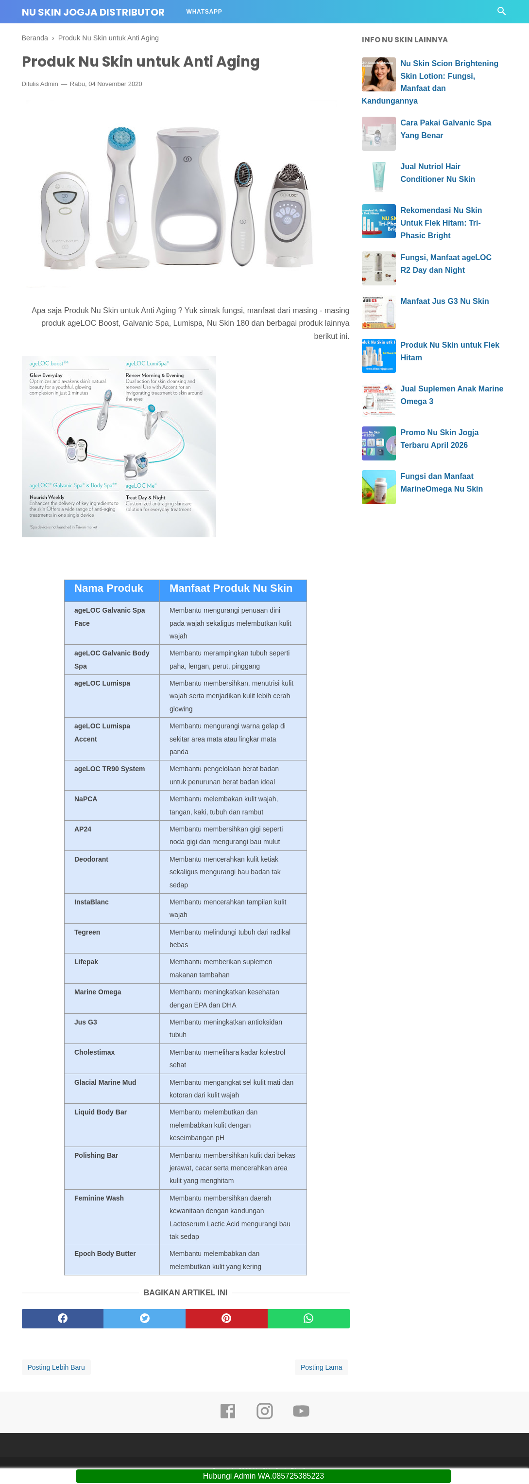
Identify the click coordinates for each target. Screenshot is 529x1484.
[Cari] (502, 14)
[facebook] (63, 1319)
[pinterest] (227, 1319)
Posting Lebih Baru (56, 1368)
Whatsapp (204, 11)
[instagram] (264, 1418)
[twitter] (144, 1319)
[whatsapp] (309, 1319)
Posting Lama (321, 1368)
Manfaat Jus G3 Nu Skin (445, 301)
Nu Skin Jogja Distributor (93, 12)
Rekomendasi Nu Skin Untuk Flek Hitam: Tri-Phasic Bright (441, 222)
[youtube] (301, 1418)
